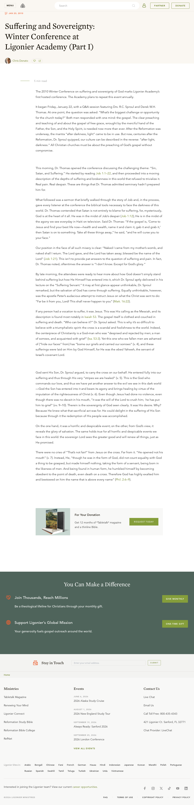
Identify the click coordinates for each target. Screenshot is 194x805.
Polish (163, 764)
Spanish (40, 770)
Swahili (51, 770)
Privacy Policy (181, 797)
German (82, 764)
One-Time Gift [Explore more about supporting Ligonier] (175, 624)
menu (10, 5)
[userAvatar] (144, 5)
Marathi (152, 764)
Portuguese (176, 764)
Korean (141, 764)
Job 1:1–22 (103, 173)
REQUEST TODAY (144, 521)
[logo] (23, 5)
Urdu (105, 770)
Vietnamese (117, 770)
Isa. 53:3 (93, 339)
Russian (28, 770)
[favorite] (35, 60)
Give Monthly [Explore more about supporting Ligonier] (175, 599)
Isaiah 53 (90, 317)
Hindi (102, 764)
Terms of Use (125, 797)
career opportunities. (85, 787)
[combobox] (91, 6)
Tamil (61, 770)
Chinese (50, 764)
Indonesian (114, 764)
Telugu (71, 770)
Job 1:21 (50, 259)
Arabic (27, 764)
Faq (105, 797)
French (70, 764)
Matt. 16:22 (121, 301)
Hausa (93, 764)
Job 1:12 (127, 216)
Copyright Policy (152, 797)
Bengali (38, 764)
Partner (159, 5)
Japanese (129, 764)
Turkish (82, 770)
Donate (180, 5)
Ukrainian (94, 770)
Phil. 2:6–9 (123, 479)
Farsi (60, 764)
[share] (39, 60)
